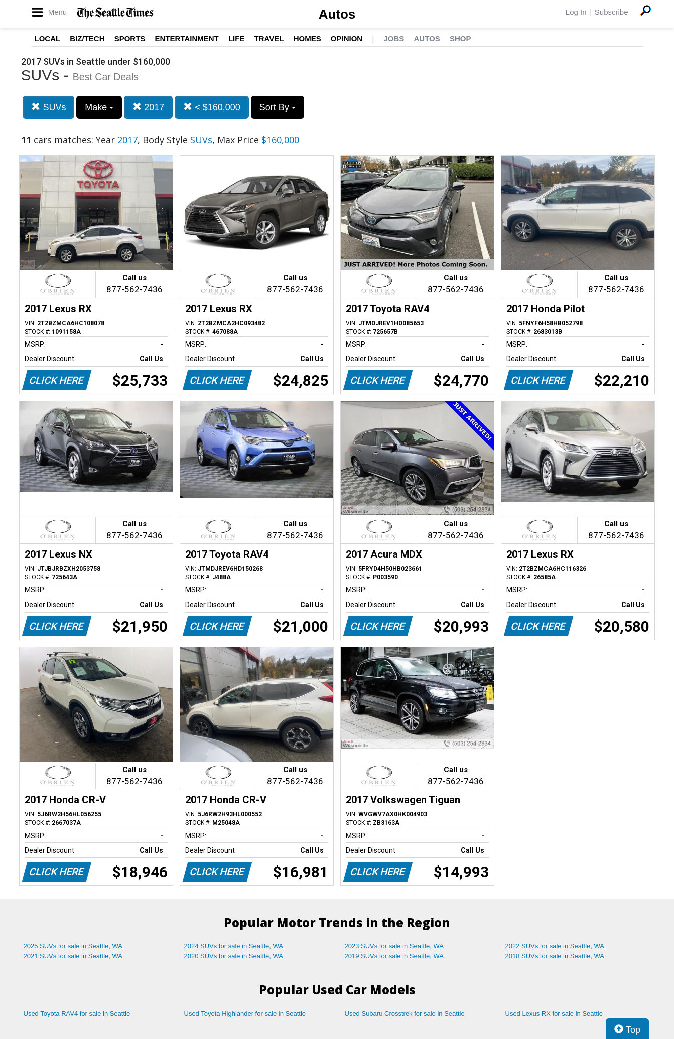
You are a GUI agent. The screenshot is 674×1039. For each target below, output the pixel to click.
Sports (130, 38)
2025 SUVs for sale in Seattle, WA (73, 946)
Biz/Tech (87, 38)
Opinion (346, 38)
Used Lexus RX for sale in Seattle (554, 1013)
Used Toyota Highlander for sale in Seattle (245, 1013)
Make (99, 107)
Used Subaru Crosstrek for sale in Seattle (405, 1013)
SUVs (48, 107)
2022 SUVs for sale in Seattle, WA (555, 946)
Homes (307, 38)
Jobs (393, 38)
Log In (576, 12)
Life (236, 38)
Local (48, 38)
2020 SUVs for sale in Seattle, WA (234, 956)
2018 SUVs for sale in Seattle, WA (555, 956)
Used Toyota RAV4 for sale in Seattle (77, 1013)
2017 (148, 107)
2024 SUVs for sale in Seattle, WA (234, 946)
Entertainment (187, 38)
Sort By (277, 107)
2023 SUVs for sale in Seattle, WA (394, 946)
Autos (337, 14)
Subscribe (611, 12)
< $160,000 (211, 107)
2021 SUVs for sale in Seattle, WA (73, 956)
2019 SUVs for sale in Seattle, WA (394, 956)
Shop (460, 38)
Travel (269, 38)
